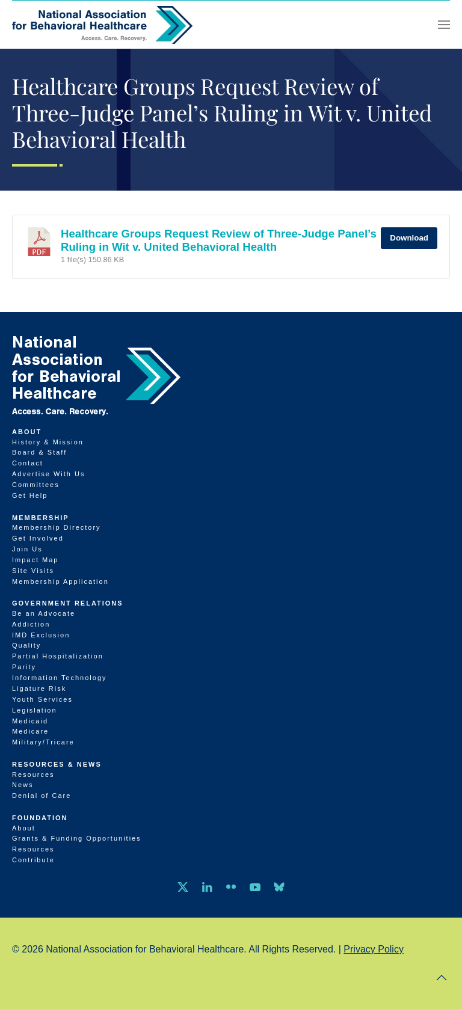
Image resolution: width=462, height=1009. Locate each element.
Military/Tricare (43, 742)
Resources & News (57, 764)
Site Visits (33, 570)
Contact (27, 463)
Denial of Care (41, 795)
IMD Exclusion (41, 635)
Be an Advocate (43, 613)
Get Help (30, 495)
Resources (33, 774)
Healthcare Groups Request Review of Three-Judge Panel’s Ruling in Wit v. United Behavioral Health (219, 240)
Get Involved (38, 538)
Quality (26, 645)
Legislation (34, 710)
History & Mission (48, 442)
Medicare (30, 731)
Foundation (40, 817)
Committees (36, 484)
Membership (40, 517)
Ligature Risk (39, 688)
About (27, 431)
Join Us (27, 549)
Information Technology (59, 677)
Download (409, 237)
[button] (444, 25)
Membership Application (60, 581)
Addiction (31, 624)
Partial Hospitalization (57, 656)
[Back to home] (102, 25)
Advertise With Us (48, 473)
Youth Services (42, 699)
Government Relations (67, 603)
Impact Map (35, 559)
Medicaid (30, 721)
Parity (24, 666)
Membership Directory (56, 527)
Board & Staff (39, 452)
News (23, 784)
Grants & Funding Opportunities (76, 838)
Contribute (33, 859)
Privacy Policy (373, 949)
